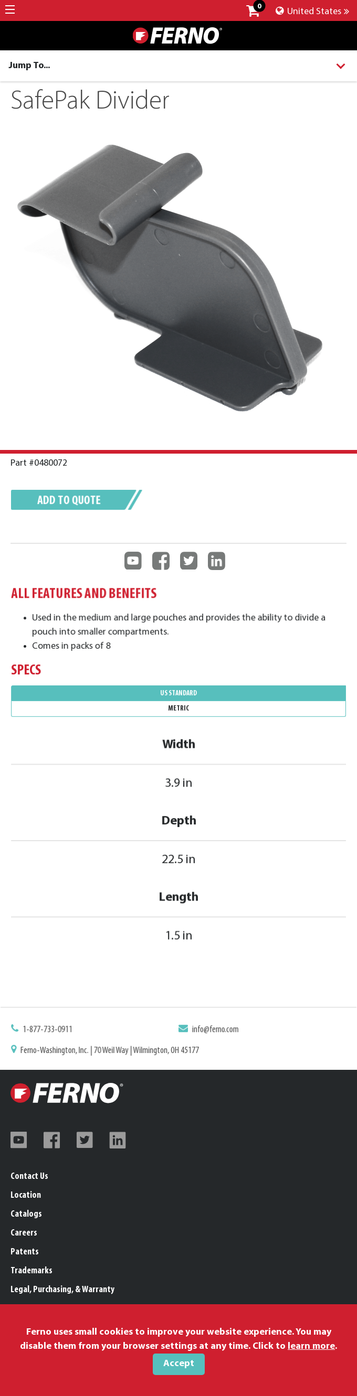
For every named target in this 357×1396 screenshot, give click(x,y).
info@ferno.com (214, 1031)
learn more (311, 1346)
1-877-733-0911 (54, 1031)
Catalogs (26, 1214)
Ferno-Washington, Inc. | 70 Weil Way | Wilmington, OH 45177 (113, 1050)
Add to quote (74, 503)
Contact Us (29, 1177)
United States (312, 12)
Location (25, 1195)
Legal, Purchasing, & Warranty (62, 1290)
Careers (23, 1233)
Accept (178, 1364)
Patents (24, 1252)
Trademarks (31, 1271)
